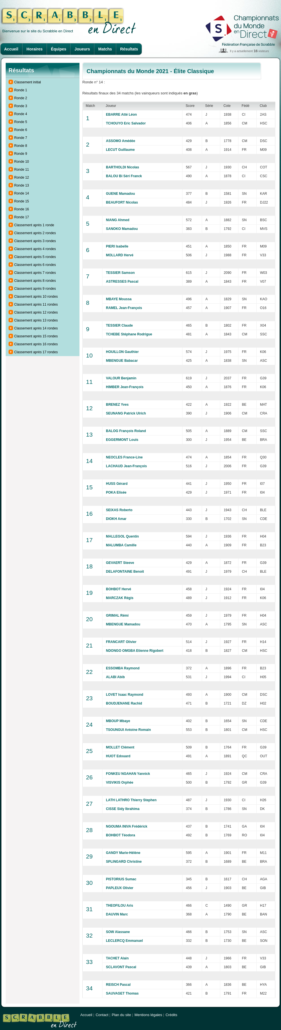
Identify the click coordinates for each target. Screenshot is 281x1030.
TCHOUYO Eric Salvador (126, 123)
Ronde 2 (20, 98)
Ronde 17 (21, 217)
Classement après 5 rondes (35, 257)
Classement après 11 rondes (36, 304)
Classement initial (27, 82)
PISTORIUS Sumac (121, 879)
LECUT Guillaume (120, 150)
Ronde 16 (21, 209)
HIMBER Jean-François (124, 387)
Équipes (58, 49)
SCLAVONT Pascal (121, 967)
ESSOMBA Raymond (122, 668)
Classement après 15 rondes (36, 336)
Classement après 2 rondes (35, 233)
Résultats (129, 49)
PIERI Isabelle (117, 246)
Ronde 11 (21, 170)
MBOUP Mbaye (118, 721)
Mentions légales (148, 1015)
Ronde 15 (21, 201)
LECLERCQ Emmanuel (124, 941)
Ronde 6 (20, 130)
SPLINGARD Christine (124, 862)
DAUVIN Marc (117, 914)
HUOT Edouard (118, 756)
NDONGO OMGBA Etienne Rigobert (134, 651)
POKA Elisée (116, 492)
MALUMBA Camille (121, 545)
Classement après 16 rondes (36, 344)
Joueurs (82, 49)
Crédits (171, 1015)
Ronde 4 (20, 114)
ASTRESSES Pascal (122, 282)
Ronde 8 (20, 146)
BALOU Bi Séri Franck (124, 176)
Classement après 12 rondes (36, 312)
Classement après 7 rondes (35, 273)
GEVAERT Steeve (120, 563)
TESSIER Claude (119, 325)
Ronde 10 (21, 162)
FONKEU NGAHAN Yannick (128, 774)
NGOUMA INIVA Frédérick (126, 826)
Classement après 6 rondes (35, 265)
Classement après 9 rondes (35, 289)
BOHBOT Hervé (118, 589)
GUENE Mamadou (120, 194)
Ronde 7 (20, 138)
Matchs (105, 49)
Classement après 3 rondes (35, 241)
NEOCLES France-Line (124, 457)
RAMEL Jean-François (124, 308)
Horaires (34, 49)
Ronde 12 (21, 177)
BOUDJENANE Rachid (124, 703)
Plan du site (121, 1015)
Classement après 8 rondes (35, 281)
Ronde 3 (20, 106)
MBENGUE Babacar (122, 361)
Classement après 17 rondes (36, 352)
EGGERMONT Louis (122, 440)
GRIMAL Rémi (117, 615)
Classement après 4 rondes (35, 249)
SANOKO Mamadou (122, 229)
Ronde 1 (20, 90)
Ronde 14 (21, 193)
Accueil (11, 49)
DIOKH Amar (116, 519)
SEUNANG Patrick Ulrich (126, 413)
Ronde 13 (21, 185)
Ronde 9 (20, 154)
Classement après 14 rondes (36, 328)
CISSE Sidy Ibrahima (122, 809)
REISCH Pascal (118, 985)
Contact (102, 1015)
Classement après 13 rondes (36, 320)
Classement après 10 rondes (36, 297)
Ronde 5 (20, 122)
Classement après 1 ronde (34, 225)
